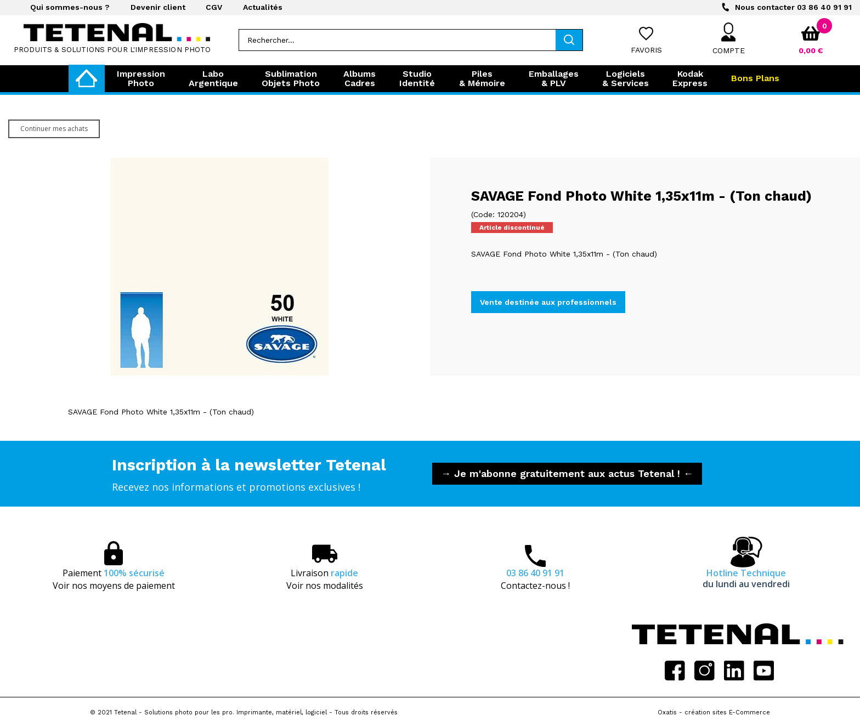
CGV (214, 7)
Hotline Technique (746, 578)
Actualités (262, 7)
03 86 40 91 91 (793, 7)
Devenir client (158, 7)
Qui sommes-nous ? (70, 7)
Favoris (646, 50)
